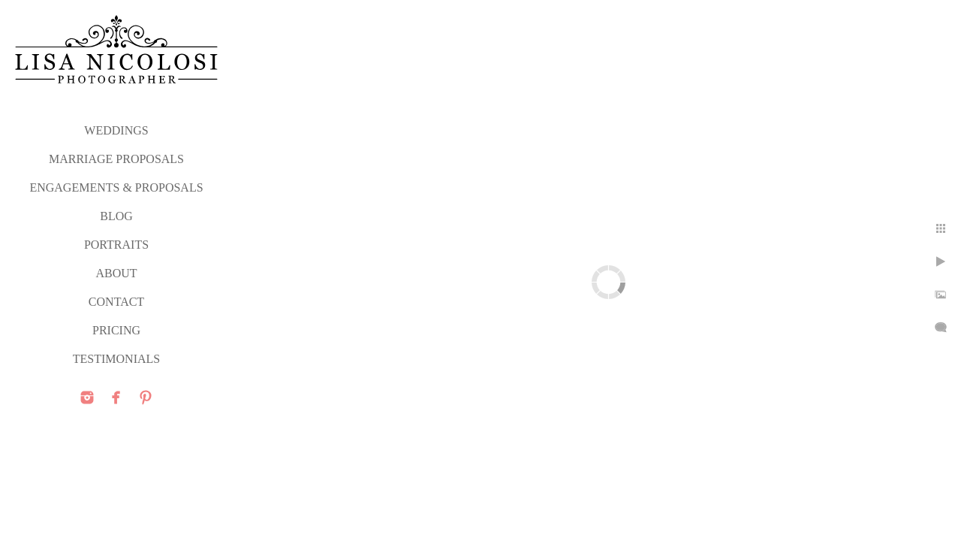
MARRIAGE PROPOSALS (116, 159)
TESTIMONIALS (116, 358)
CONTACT (116, 301)
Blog (116, 216)
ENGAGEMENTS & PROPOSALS (116, 187)
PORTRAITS (116, 244)
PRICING (116, 330)
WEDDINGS (116, 130)
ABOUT (116, 273)
